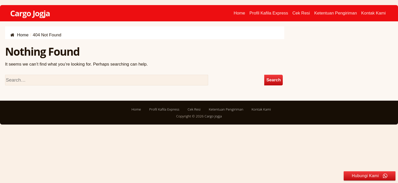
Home (239, 13)
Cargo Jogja (30, 13)
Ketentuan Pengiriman (335, 13)
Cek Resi (301, 13)
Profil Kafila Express (269, 13)
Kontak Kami (373, 13)
